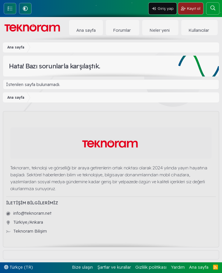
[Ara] (212, 8)
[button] (25, 8)
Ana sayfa (86, 30)
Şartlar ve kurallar (114, 267)
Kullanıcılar (198, 30)
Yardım (178, 267)
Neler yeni (159, 30)
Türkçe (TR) (18, 267)
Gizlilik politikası (150, 267)
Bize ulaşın (82, 267)
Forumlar (122, 30)
